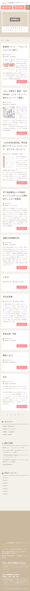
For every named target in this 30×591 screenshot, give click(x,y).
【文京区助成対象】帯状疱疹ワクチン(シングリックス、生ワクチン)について (15, 146)
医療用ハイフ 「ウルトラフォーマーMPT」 (14, 447)
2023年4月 (5, 483)
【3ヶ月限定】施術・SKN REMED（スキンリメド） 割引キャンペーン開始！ (15, 94)
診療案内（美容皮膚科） (10, 56)
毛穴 (5, 377)
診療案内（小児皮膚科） (9, 432)
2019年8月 (5, 488)
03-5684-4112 (17, 563)
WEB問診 (19, 7)
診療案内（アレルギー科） (11, 205)
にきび (6, 277)
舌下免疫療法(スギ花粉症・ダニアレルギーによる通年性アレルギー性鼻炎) (15, 195)
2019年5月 (5, 494)
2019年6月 (5, 491)
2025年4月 (5, 477)
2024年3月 (5, 480)
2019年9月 (5, 485)
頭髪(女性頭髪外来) (11, 238)
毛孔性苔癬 (7, 297)
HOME (2, 40)
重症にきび (8, 355)
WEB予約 (6, 7)
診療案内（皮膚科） (19, 154)
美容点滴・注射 (9, 334)
